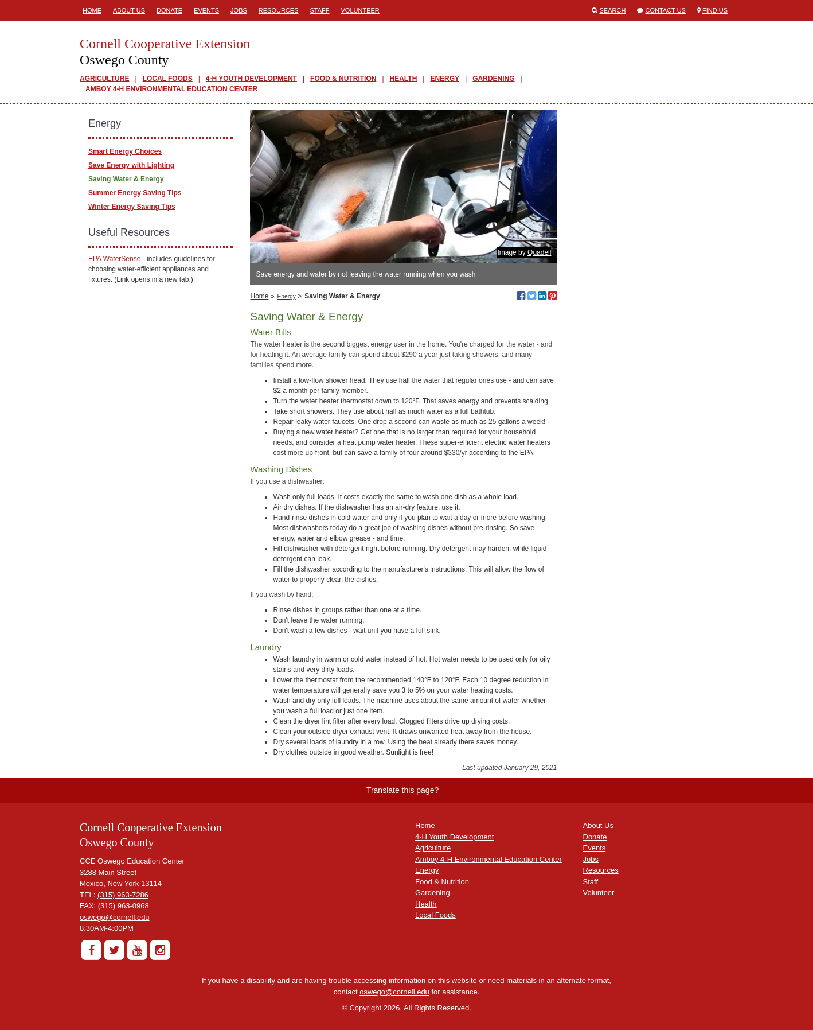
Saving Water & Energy (126, 179)
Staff (320, 10)
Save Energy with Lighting (131, 165)
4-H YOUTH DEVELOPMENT (251, 79)
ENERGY (444, 79)
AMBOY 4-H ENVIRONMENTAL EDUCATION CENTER (171, 89)
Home (92, 10)
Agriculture (433, 848)
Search (613, 10)
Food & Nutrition (442, 881)
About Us (129, 10)
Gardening (432, 892)
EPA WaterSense (114, 259)
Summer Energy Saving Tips (135, 193)
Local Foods (435, 915)
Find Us (715, 10)
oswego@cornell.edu (115, 917)
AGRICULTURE (104, 79)
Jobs (238, 10)
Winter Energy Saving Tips (131, 207)
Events (206, 10)
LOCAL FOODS (168, 79)
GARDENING (493, 79)
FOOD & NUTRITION (343, 79)
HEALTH (403, 79)
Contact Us (665, 10)
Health (426, 904)
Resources (279, 10)
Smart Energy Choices (125, 151)
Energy (286, 296)
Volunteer (360, 10)
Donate (169, 10)
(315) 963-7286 (122, 895)
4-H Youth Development (454, 837)
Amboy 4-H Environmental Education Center (488, 859)
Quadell (539, 252)
